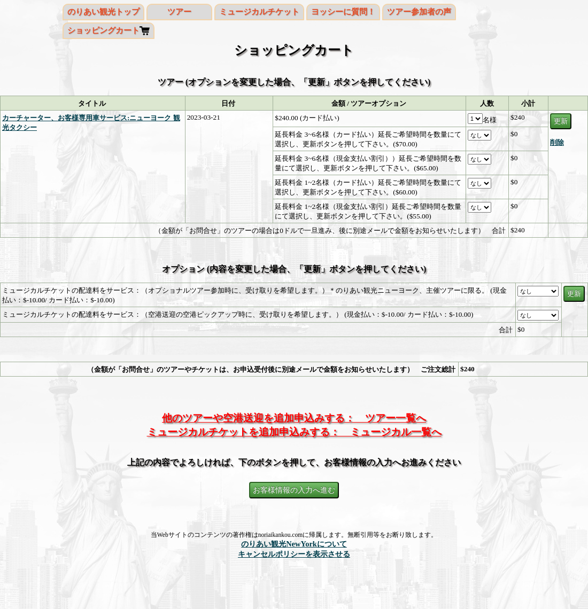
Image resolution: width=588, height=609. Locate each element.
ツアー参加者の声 (419, 11)
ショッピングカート (103, 30)
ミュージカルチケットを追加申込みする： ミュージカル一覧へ (294, 432)
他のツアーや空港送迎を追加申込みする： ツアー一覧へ (294, 418)
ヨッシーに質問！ (343, 11)
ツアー (179, 11)
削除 (557, 142)
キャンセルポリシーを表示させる (294, 554)
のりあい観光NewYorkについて (294, 544)
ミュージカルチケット (259, 11)
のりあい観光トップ (103, 11)
